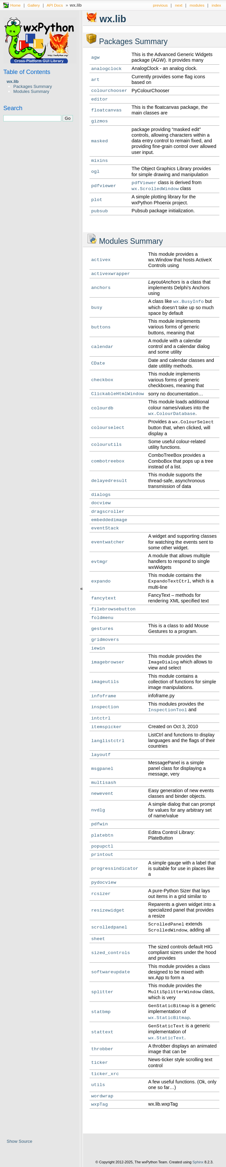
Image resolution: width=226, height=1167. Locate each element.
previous (160, 5)
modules (197, 5)
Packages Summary (32, 86)
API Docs (55, 5)
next (178, 5)
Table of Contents (26, 72)
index (216, 5)
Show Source (19, 1141)
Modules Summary (31, 91)
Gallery (34, 5)
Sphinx (197, 1162)
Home (15, 5)
